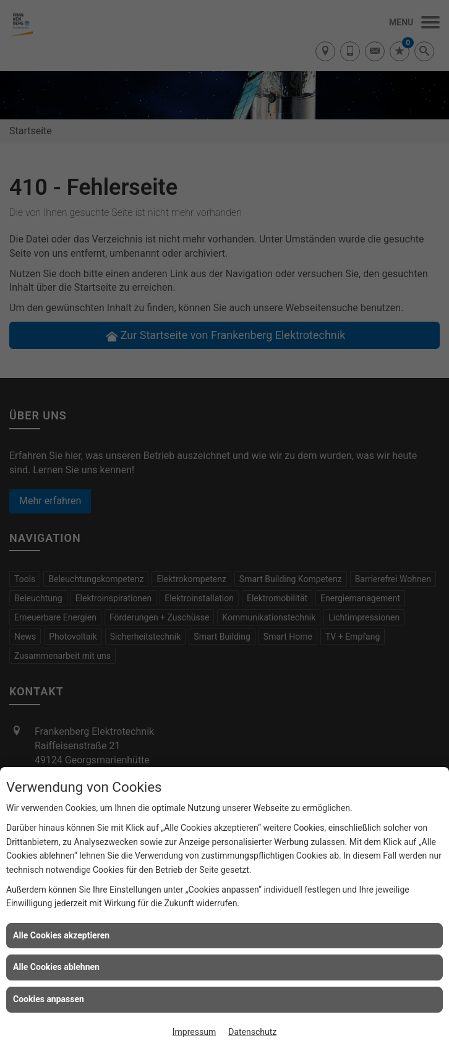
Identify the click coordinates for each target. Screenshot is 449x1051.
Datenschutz (252, 1032)
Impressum (194, 1032)
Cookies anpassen (48, 999)
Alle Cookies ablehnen (56, 967)
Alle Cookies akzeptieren (61, 935)
